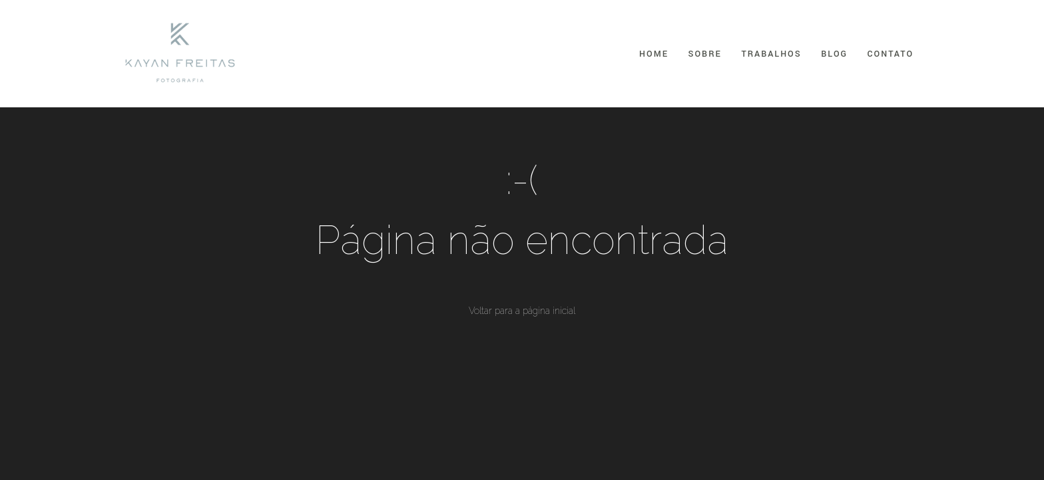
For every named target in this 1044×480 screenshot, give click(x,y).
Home (653, 54)
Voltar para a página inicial (522, 310)
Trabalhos (771, 54)
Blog (834, 54)
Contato (891, 54)
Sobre (705, 54)
